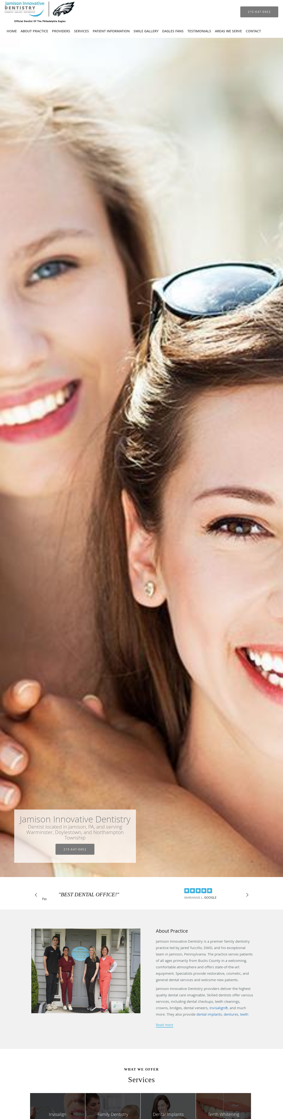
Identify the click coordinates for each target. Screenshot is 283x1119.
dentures (231, 1014)
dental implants (209, 1014)
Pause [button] (44, 899)
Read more (164, 1025)
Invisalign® (218, 1007)
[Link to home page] (35, 12)
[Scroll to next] (246, 896)
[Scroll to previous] (37, 896)
